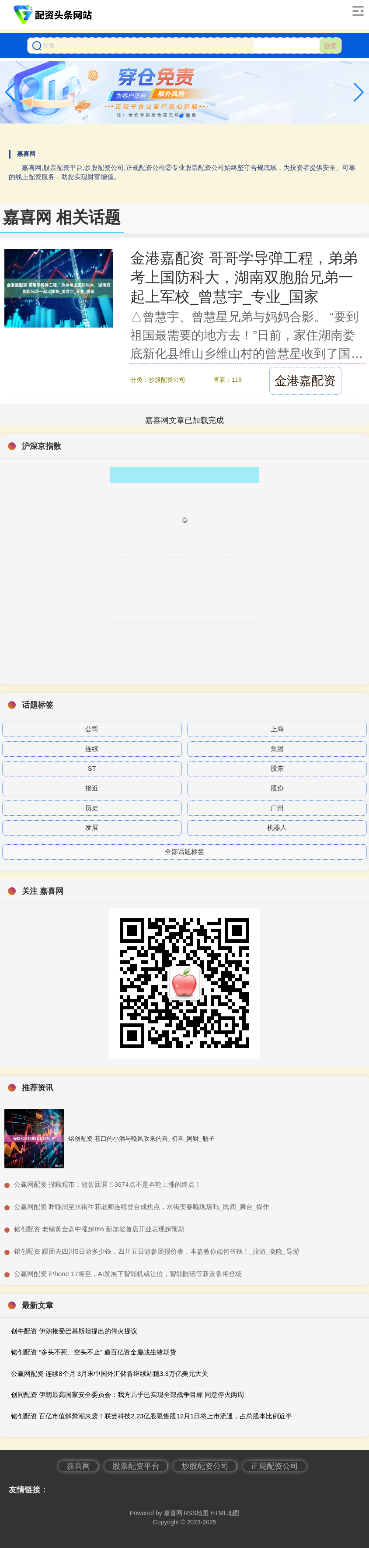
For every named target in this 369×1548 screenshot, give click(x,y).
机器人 (277, 827)
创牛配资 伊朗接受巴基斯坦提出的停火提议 (74, 1331)
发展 (91, 827)
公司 (91, 729)
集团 (277, 748)
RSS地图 (196, 1512)
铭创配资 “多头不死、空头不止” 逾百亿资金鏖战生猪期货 (93, 1352)
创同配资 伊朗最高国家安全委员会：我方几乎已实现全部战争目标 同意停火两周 (127, 1394)
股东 (277, 768)
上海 (277, 729)
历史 (91, 807)
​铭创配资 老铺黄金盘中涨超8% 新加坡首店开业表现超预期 (99, 1229)
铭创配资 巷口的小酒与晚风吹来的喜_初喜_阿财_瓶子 (141, 1138)
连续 (91, 748)
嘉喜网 (78, 1466)
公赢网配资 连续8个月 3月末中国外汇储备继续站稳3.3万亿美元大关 (109, 1373)
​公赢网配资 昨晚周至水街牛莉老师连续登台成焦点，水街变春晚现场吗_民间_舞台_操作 (141, 1206)
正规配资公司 (274, 1466)
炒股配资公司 (205, 1466)
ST (92, 768)
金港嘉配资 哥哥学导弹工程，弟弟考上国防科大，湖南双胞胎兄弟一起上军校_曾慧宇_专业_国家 (243, 277)
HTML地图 (224, 1512)
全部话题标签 (184, 851)
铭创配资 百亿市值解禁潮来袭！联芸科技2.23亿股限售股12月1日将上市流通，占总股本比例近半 (151, 1416)
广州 (277, 807)
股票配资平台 (136, 1466)
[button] (359, 92)
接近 (91, 788)
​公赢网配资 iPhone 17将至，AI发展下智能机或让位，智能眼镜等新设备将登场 (128, 1273)
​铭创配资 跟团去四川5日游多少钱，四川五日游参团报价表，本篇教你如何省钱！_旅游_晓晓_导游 (156, 1251)
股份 (277, 788)
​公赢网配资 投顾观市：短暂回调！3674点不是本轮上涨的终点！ (107, 1184)
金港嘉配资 (305, 381)
